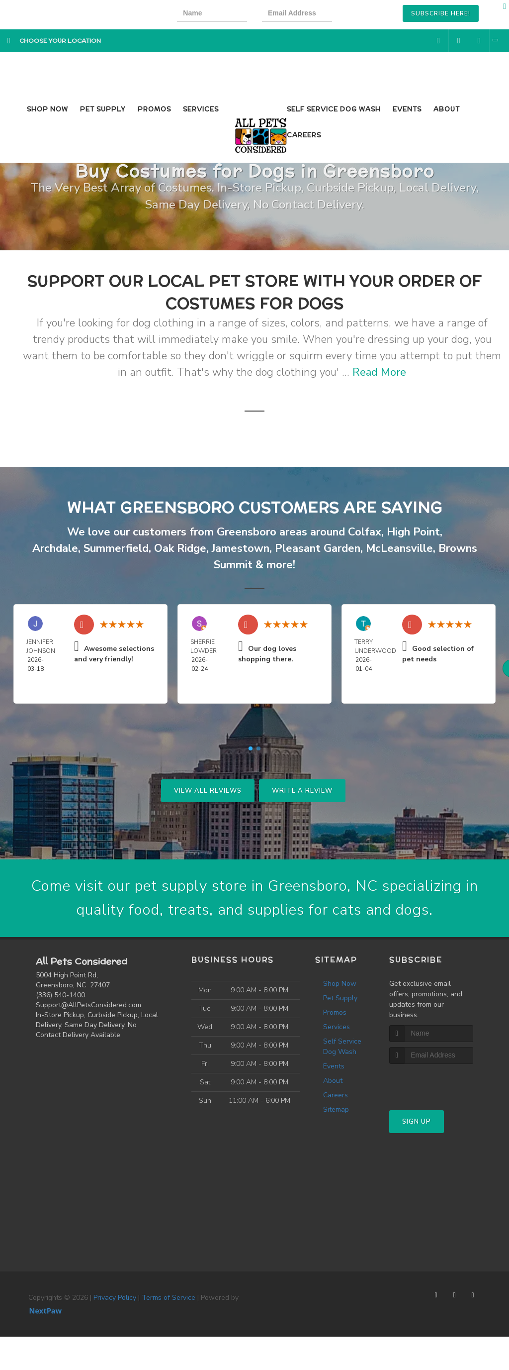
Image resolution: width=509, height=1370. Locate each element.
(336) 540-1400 (60, 995)
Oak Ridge (180, 548)
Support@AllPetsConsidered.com (88, 1005)
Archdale (55, 548)
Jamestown (240, 548)
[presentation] (381, 14)
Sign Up (416, 1121)
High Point (413, 532)
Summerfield (116, 548)
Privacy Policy (114, 1297)
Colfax (364, 532)
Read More (379, 372)
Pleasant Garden (317, 548)
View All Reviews (208, 790)
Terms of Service (168, 1297)
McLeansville (399, 548)
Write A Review (302, 790)
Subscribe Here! (440, 13)
